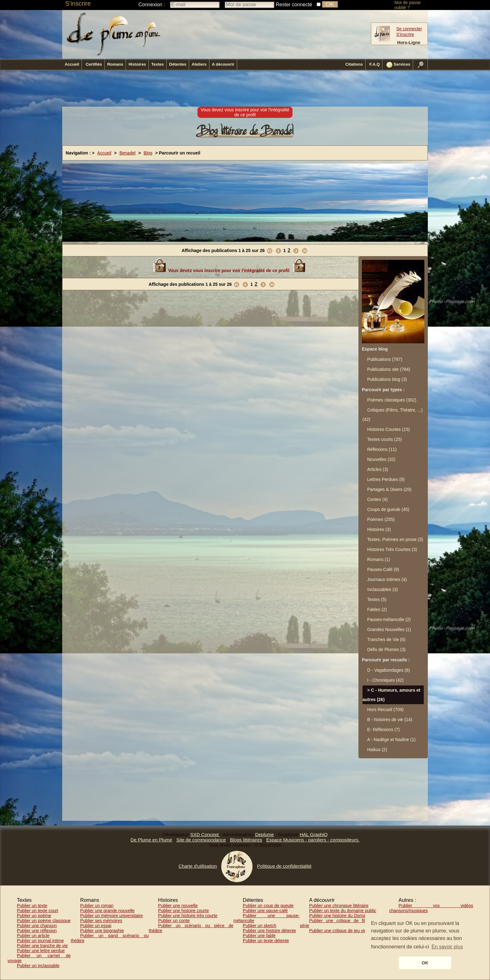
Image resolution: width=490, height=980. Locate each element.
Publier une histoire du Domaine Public (346, 915)
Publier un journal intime (40, 940)
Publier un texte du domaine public (342, 910)
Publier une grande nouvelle (107, 910)
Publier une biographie (102, 930)
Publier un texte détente (266, 940)
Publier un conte (174, 920)
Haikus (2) (377, 749)
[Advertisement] (245, 88)
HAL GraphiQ (314, 834)
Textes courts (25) (384, 439)
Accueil (72, 64)
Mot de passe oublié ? (407, 5)
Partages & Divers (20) (389, 489)
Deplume (264, 834)
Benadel (127, 152)
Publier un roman (96, 905)
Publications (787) (384, 359)
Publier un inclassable (38, 965)
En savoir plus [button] (447, 946)
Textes (157, 64)
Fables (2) (377, 609)
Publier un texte (32, 905)
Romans (115, 64)
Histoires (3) (379, 529)
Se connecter (409, 28)
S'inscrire (78, 3)
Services (398, 65)
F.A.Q (374, 64)
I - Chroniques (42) (385, 680)
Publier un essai (95, 925)
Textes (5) (376, 599)
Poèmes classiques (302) (391, 399)
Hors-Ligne (408, 42)
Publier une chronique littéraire (338, 905)
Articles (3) (377, 469)
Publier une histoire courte (183, 910)
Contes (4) (377, 499)
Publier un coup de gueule (268, 905)
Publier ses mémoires (101, 920)
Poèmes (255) (381, 519)
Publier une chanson (37, 925)
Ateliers (199, 64)
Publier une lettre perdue (41, 950)
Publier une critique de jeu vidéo (340, 930)
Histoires (137, 64)
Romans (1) (378, 559)
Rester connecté (294, 4)
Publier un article (33, 935)
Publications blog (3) (387, 379)
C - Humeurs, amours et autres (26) (391, 695)
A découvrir (223, 64)
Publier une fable (259, 935)
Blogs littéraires (246, 839)
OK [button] (425, 962)
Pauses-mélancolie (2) (389, 619)
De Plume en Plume (151, 839)
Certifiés (94, 64)
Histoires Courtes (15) (388, 429)
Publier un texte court (37, 910)
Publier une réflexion (37, 930)
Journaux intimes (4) (387, 579)
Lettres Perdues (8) (386, 479)
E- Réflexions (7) (383, 729)
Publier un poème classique (44, 920)
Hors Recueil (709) (385, 709)
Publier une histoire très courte (188, 915)
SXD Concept (205, 834)
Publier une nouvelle (178, 905)
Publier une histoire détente (269, 930)
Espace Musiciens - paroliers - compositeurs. (312, 839)
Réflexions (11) (382, 449)
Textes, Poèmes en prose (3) (395, 539)
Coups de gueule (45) (388, 509)
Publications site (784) (388, 369)
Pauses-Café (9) (383, 569)
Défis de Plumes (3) (386, 649)
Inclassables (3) (382, 589)
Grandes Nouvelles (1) (389, 629)
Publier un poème (34, 915)
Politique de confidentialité (284, 866)
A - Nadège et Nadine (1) (391, 739)
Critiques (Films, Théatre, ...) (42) (392, 414)
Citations (354, 64)
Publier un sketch (259, 925)
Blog (148, 152)
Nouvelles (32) (381, 459)
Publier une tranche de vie (42, 945)
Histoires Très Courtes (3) (392, 549)
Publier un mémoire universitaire (111, 915)
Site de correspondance (201, 839)
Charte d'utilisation (197, 866)
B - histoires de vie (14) (389, 719)
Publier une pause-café (265, 910)
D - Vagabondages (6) (388, 670)
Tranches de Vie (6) (386, 639)
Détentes (177, 64)
